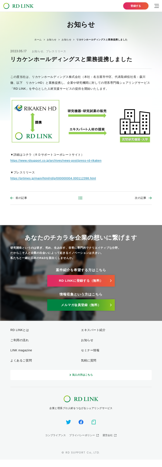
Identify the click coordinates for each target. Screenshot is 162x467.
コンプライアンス (55, 442)
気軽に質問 (88, 365)
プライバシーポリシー (82, 442)
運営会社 (108, 442)
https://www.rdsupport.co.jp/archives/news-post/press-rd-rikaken (55, 160)
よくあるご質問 (21, 365)
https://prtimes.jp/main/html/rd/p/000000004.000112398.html (53, 178)
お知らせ (37, 51)
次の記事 (140, 198)
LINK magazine (21, 355)
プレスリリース (56, 51)
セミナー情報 (90, 355)
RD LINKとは (19, 335)
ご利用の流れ (19, 344)
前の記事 (21, 198)
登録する (136, 5)
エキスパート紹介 (93, 335)
